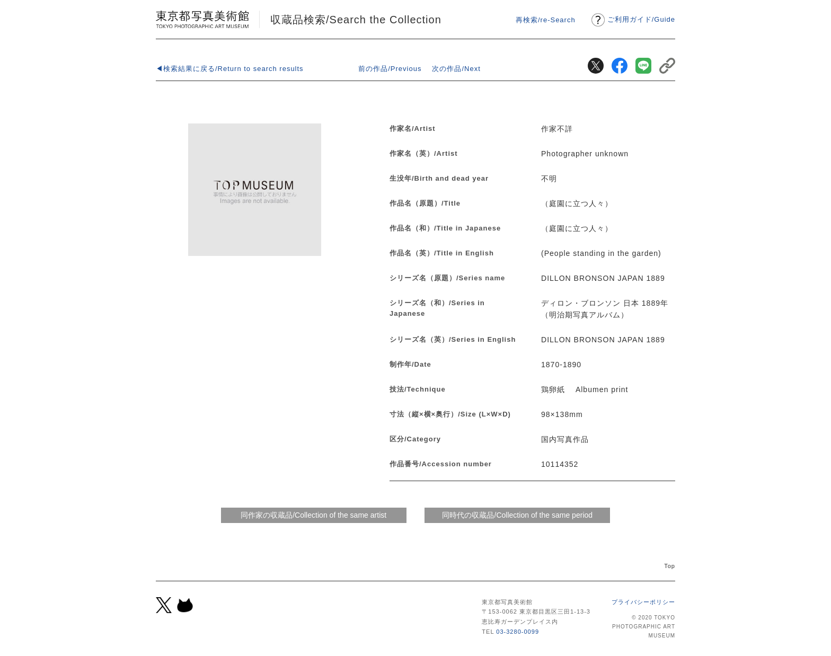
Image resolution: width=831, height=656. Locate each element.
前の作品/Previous (389, 69)
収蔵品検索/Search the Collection (355, 19)
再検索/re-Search (546, 20)
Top (669, 566)
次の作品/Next (456, 69)
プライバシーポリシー (643, 602)
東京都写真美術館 (202, 19)
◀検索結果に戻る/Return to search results (230, 69)
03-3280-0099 (517, 631)
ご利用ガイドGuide (641, 19)
